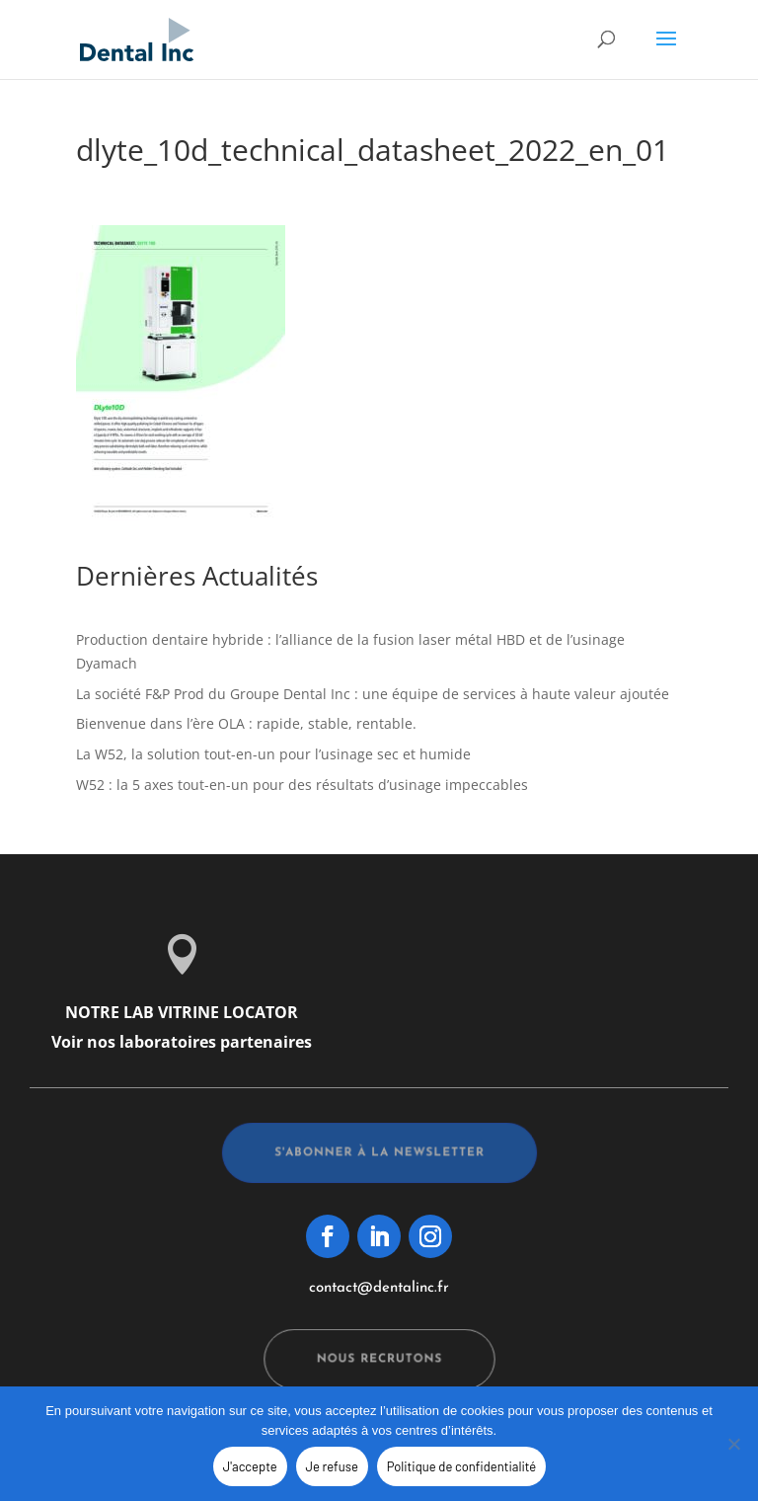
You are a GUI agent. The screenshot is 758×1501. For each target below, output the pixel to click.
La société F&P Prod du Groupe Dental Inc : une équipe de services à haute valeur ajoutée (372, 693)
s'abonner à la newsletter (378, 1153)
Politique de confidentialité (461, 1466)
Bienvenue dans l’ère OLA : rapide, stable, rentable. (246, 723)
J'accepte (250, 1466)
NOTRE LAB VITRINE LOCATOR (181, 1012)
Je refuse (332, 1466)
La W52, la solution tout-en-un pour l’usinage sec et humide (273, 754)
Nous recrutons (379, 1360)
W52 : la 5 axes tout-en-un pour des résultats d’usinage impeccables (302, 784)
